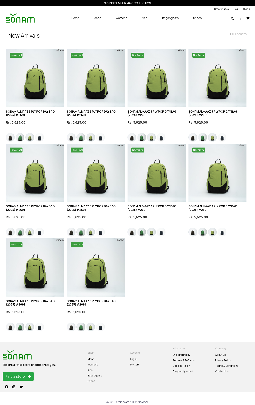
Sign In (247, 8)
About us (220, 354)
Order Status (221, 8)
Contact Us (222, 371)
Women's (93, 364)
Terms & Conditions (226, 365)
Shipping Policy (181, 354)
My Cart (134, 364)
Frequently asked (183, 371)
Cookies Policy (181, 365)
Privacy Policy (223, 360)
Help (236, 8)
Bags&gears (95, 375)
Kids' (90, 370)
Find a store (18, 376)
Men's (91, 359)
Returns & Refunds (184, 360)
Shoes (91, 381)
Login (133, 359)
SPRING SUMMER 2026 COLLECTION (127, 3)
